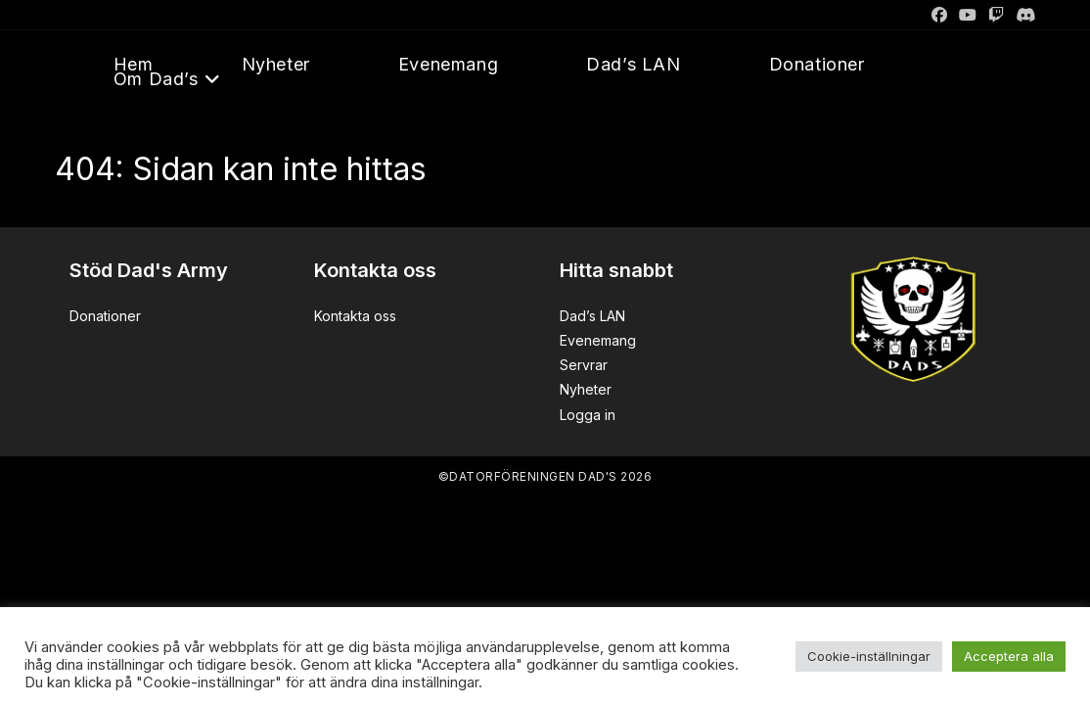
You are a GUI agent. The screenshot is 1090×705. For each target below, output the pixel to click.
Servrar (584, 364)
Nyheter (586, 389)
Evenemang (598, 340)
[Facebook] (939, 14)
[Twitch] (996, 14)
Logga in (587, 414)
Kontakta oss (355, 315)
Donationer (105, 315)
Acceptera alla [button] (1009, 656)
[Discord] (1022, 14)
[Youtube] (967, 14)
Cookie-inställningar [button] (869, 656)
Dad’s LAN (592, 315)
